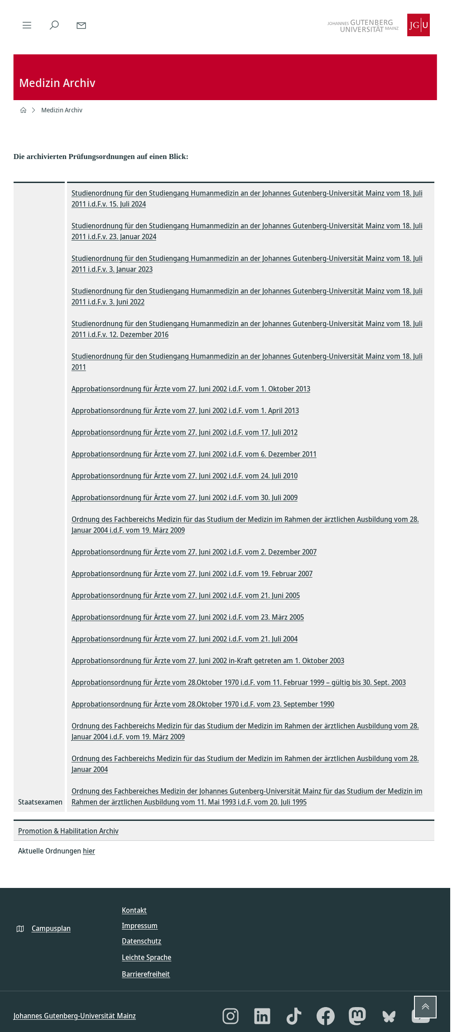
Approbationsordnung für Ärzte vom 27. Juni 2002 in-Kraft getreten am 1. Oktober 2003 (208, 660)
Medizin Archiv (61, 110)
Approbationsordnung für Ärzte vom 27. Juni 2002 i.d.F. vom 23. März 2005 (188, 617)
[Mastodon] (357, 1016)
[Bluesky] (389, 1016)
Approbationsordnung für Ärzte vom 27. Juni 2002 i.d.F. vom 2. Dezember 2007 (194, 552)
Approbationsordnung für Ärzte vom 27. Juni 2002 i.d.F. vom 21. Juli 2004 (185, 639)
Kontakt (134, 910)
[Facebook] (326, 1016)
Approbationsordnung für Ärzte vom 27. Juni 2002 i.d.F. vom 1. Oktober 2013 (191, 389)
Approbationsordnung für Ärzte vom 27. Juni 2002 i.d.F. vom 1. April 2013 (185, 410)
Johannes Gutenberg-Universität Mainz (75, 1016)
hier (89, 851)
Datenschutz (141, 941)
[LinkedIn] (262, 1016)
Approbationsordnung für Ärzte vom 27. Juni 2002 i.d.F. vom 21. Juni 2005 (186, 595)
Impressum (140, 926)
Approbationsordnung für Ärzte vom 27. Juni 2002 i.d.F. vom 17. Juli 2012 (185, 432)
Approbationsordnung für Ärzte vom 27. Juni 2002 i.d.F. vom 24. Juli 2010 (185, 476)
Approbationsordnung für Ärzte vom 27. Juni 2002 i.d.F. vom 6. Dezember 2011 (194, 454)
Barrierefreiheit (146, 974)
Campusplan (51, 928)
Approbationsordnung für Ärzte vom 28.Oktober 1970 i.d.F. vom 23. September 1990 (203, 704)
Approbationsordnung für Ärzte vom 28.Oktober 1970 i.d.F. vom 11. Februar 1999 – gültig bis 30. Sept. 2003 (239, 682)
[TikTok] (294, 1016)
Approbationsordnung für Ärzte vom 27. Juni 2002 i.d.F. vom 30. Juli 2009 (185, 497)
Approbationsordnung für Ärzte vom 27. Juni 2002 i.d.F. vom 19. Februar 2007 (192, 574)
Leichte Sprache (146, 957)
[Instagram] (230, 1016)
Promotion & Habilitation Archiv (68, 831)
